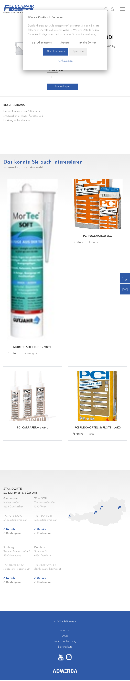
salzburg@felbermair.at (16, 569)
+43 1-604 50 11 (43, 516)
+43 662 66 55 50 (13, 564)
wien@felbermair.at (45, 520)
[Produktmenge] (52, 77)
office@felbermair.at (15, 520)
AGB (65, 636)
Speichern (78, 51)
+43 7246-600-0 (12, 516)
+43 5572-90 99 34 (45, 564)
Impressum (65, 630)
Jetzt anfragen (62, 86)
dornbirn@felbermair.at (47, 569)
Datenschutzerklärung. (84, 34)
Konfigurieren (65, 61)
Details (10, 529)
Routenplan (13, 533)
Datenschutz (65, 647)
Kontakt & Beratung (65, 641)
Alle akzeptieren (55, 51)
